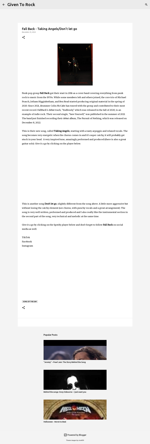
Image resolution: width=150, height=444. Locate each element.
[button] (23, 37)
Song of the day (30, 301)
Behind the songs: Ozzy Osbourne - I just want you (65, 392)
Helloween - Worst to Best (55, 422)
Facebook (27, 241)
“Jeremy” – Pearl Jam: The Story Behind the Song (65, 362)
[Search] (38, 4)
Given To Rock (21, 4)
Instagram (27, 245)
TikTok (26, 237)
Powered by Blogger (75, 435)
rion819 (81, 440)
